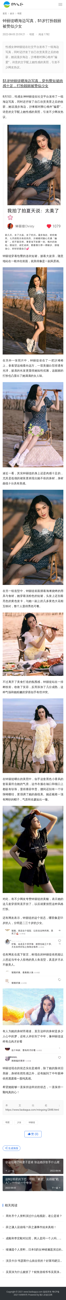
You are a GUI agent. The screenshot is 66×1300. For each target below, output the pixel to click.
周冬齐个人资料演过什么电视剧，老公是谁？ (34, 1216)
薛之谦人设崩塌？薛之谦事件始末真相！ (31, 1227)
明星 (31, 34)
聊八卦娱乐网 (46, 1295)
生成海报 (11, 1148)
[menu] (60, 4)
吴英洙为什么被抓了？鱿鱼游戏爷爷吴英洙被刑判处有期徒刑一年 (34, 1272)
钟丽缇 (32, 1122)
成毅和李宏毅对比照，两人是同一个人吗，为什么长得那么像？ (34, 1238)
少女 (19, 1122)
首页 (5, 13)
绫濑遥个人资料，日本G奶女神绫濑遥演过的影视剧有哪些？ (34, 1249)
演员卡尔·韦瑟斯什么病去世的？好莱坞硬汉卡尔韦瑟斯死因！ (34, 1260)
